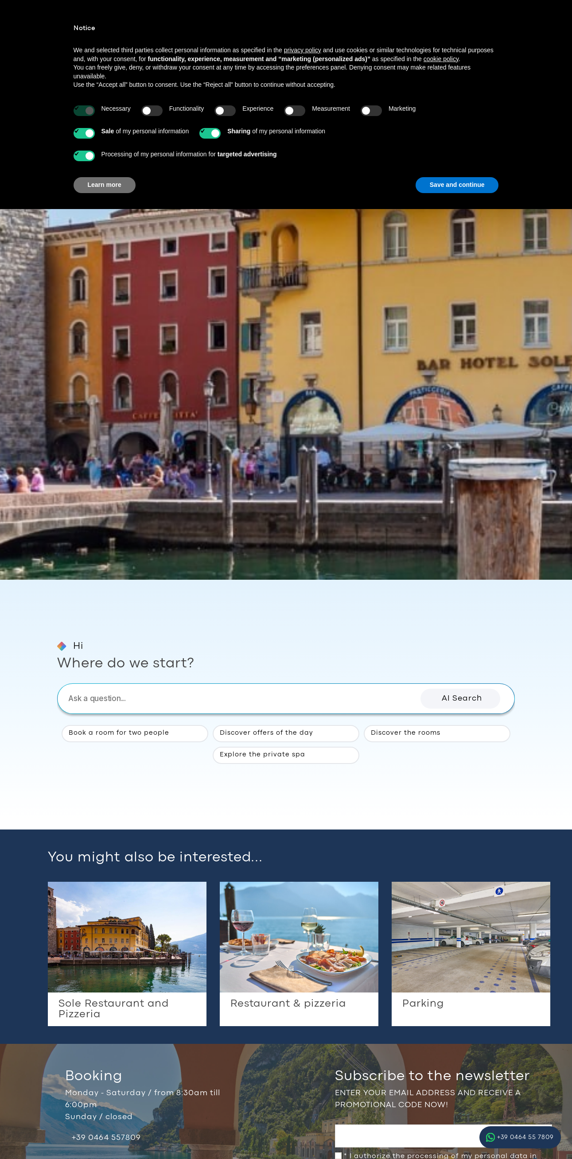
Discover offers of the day (266, 733)
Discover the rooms (406, 733)
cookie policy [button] (441, 58)
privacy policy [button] (302, 50)
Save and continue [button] (457, 184)
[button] (460, 699)
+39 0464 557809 (106, 1137)
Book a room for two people (119, 733)
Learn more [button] (104, 184)
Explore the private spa (263, 754)
